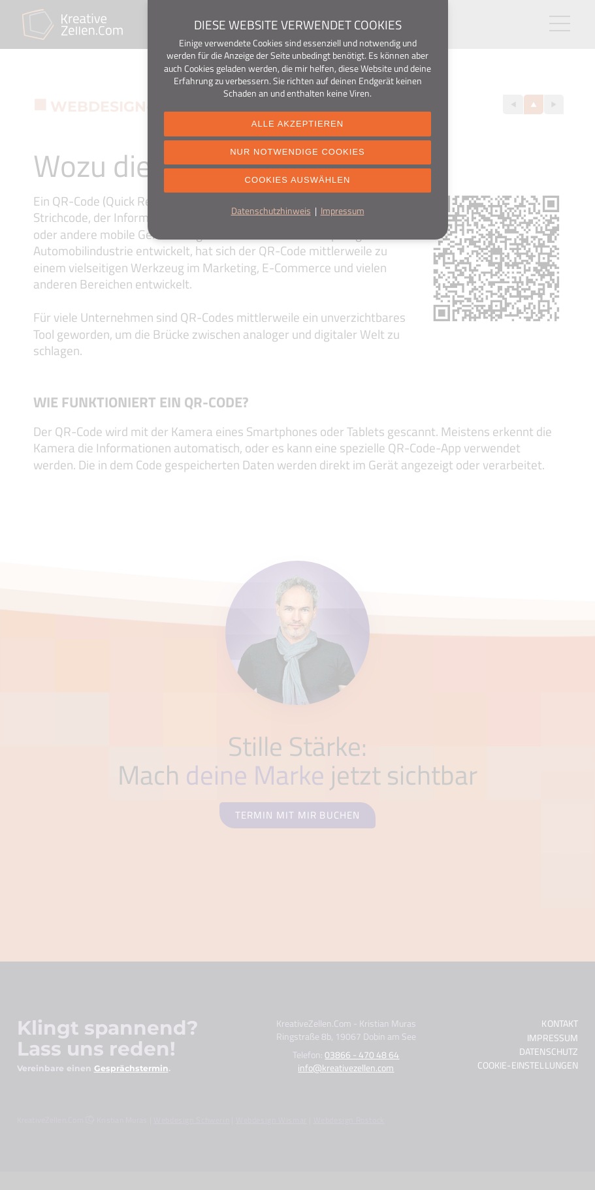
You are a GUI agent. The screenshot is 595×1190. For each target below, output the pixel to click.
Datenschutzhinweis (271, 218)
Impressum (342, 218)
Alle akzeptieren (297, 125)
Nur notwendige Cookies (297, 155)
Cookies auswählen (297, 186)
